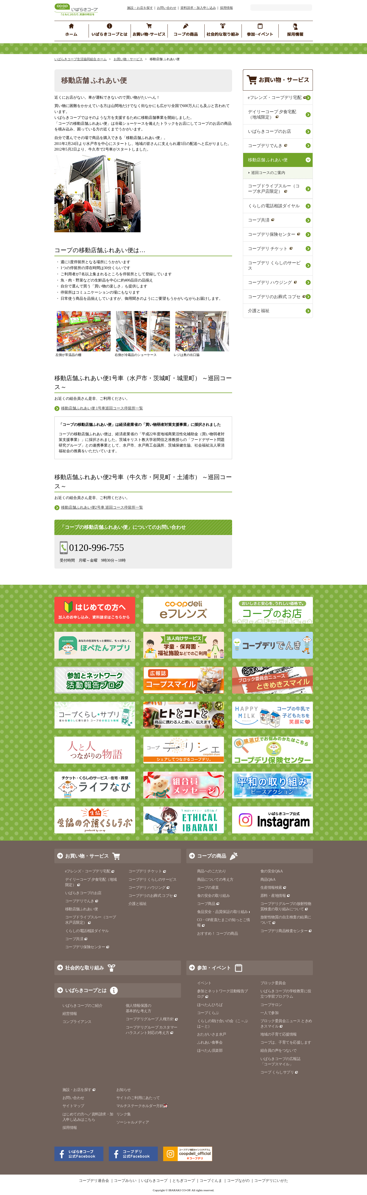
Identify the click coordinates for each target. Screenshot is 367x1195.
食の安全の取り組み (213, 896)
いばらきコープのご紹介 (82, 1006)
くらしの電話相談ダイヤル (274, 206)
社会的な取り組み (84, 968)
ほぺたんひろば (210, 1005)
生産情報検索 (273, 888)
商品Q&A (268, 879)
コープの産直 (208, 888)
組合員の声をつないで (278, 1050)
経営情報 (69, 1014)
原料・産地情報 (275, 896)
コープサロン (271, 1005)
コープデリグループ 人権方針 (152, 1019)
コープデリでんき (268, 145)
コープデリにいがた (271, 1181)
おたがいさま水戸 (211, 1034)
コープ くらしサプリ (277, 1072)
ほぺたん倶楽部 (210, 1050)
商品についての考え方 (215, 879)
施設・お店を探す (140, 8)
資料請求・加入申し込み (198, 8)
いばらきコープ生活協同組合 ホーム (80, 59)
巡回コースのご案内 (268, 173)
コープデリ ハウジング (272, 282)
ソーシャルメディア (132, 1122)
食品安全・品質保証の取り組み (225, 912)
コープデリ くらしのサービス (274, 265)
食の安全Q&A (271, 871)
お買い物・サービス (128, 59)
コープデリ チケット (270, 248)
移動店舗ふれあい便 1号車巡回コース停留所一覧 (102, 408)
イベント (204, 983)
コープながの (238, 1181)
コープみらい (125, 1181)
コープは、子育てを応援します (285, 1042)
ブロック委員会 (273, 983)
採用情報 (226, 8)
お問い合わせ (166, 8)
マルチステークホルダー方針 (142, 1106)
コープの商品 (211, 856)
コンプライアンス (77, 1022)
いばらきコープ (154, 1181)
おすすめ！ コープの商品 (217, 934)
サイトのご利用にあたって (138, 1098)
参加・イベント (214, 968)
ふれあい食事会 (210, 1042)
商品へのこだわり (211, 871)
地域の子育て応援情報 (278, 1034)
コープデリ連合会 (94, 1181)
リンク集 (123, 1114)
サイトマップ (73, 1106)
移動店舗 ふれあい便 (268, 160)
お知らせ (123, 1090)
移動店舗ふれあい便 (81, 909)
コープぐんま (211, 1181)
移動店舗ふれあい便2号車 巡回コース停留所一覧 (102, 507)
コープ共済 (261, 220)
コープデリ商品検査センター (286, 931)
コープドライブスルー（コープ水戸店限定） (274, 189)
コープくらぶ (208, 1013)
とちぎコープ (183, 1181)
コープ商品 (208, 904)
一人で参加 (269, 1013)
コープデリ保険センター (274, 234)
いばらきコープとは (85, 990)
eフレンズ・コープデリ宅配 (277, 97)
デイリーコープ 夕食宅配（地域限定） (272, 114)
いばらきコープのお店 (269, 131)
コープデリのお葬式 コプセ (277, 296)
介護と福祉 (259, 310)
